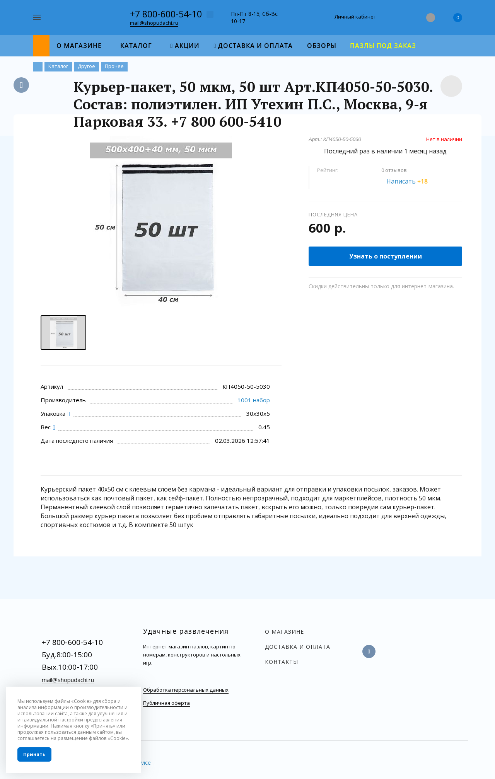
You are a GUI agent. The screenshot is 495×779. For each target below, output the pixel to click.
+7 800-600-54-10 (166, 14)
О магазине (284, 631)
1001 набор (253, 400)
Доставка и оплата (297, 646)
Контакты (281, 661)
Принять (34, 754)
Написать (411, 181)
